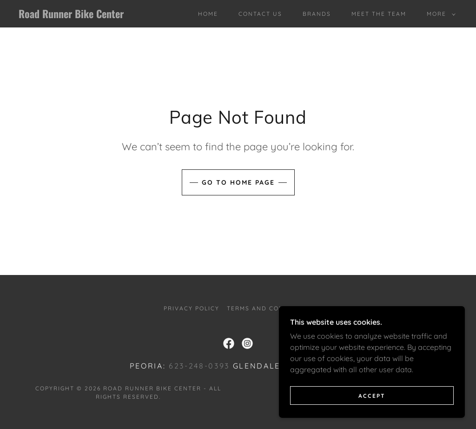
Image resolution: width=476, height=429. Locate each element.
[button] (439, 14)
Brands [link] (317, 13)
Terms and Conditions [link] (269, 308)
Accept (371, 395)
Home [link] (208, 13)
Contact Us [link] (260, 13)
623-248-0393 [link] (199, 365)
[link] (77, 15)
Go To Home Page (238, 182)
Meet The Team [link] (378, 13)
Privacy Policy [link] (191, 308)
